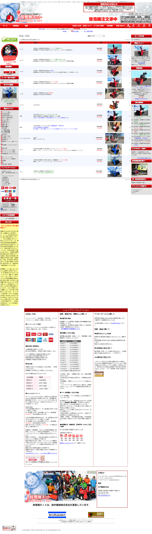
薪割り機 (4, 148)
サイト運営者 (5, 182)
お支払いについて (6, 171)
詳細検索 (9, 74)
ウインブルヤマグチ (25, 138)
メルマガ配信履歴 (9, 218)
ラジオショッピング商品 (8, 151)
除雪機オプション (6, 138)
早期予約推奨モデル (7, 115)
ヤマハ (21, 149)
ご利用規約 (5, 177)
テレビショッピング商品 (8, 150)
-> (5, 126)
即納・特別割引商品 (7, 117)
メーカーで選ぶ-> (6, 112)
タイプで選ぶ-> (5, 119)
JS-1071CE (36, 105)
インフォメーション (137, 189)
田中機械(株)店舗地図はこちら (70, 329)
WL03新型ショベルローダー (39, 138)
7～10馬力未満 (5, 129)
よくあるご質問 (6, 183)
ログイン (134, 192)
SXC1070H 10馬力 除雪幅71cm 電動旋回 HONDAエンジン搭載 (51, 116)
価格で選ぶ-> (5, 122)
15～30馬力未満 (5, 132)
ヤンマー (22, 105)
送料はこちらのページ (67, 443)
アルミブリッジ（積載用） (8, 158)
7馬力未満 (4, 128)
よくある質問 (135, 191)
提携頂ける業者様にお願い (138, 182)
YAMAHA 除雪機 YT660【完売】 (9, 100)
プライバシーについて (8, 175)
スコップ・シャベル (7, 157)
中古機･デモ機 (5, 136)
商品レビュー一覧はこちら (138, 64)
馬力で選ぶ (75, 31)
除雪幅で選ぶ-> (5, 121)
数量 (129, 42)
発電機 (3, 160)
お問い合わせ (5, 180)
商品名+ (36, 42)
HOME (64, 31)
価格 (101, 42)
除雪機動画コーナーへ (139, 175)
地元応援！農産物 (6, 164)
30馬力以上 (4, 134)
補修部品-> (4, 139)
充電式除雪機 (5, 114)
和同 (21, 116)
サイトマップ (5, 185)
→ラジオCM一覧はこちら (144, 158)
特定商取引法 (5, 179)
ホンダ (21, 49)
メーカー (22, 42)
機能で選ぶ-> (5, 124)
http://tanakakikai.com (104, 495)
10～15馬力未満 (88, 31)
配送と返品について (75, 520)
